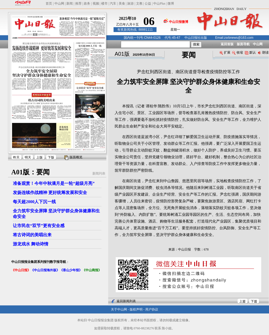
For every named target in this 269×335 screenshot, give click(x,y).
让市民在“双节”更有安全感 (38, 225)
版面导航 (243, 44)
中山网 (59, 3)
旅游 (130, 3)
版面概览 (76, 157)
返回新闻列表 (126, 301)
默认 (250, 52)
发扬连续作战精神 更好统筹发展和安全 (50, 192)
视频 (96, 3)
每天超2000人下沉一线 (34, 201)
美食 (122, 3)
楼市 (104, 3)
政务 (87, 3)
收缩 (237, 52)
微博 (171, 3)
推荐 (78, 3)
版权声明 (136, 309)
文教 (139, 3)
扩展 (225, 52)
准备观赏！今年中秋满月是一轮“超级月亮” (53, 183)
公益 (148, 3)
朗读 (263, 52)
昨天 (16, 157)
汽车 (113, 3)
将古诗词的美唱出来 (32, 234)
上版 (39, 157)
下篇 (254, 301)
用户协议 (151, 309)
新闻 (69, 3)
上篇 (242, 301)
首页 (49, 3)
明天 (28, 157)
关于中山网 (119, 309)
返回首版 (227, 44)
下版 (51, 157)
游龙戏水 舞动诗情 (30, 244)
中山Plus (159, 3)
